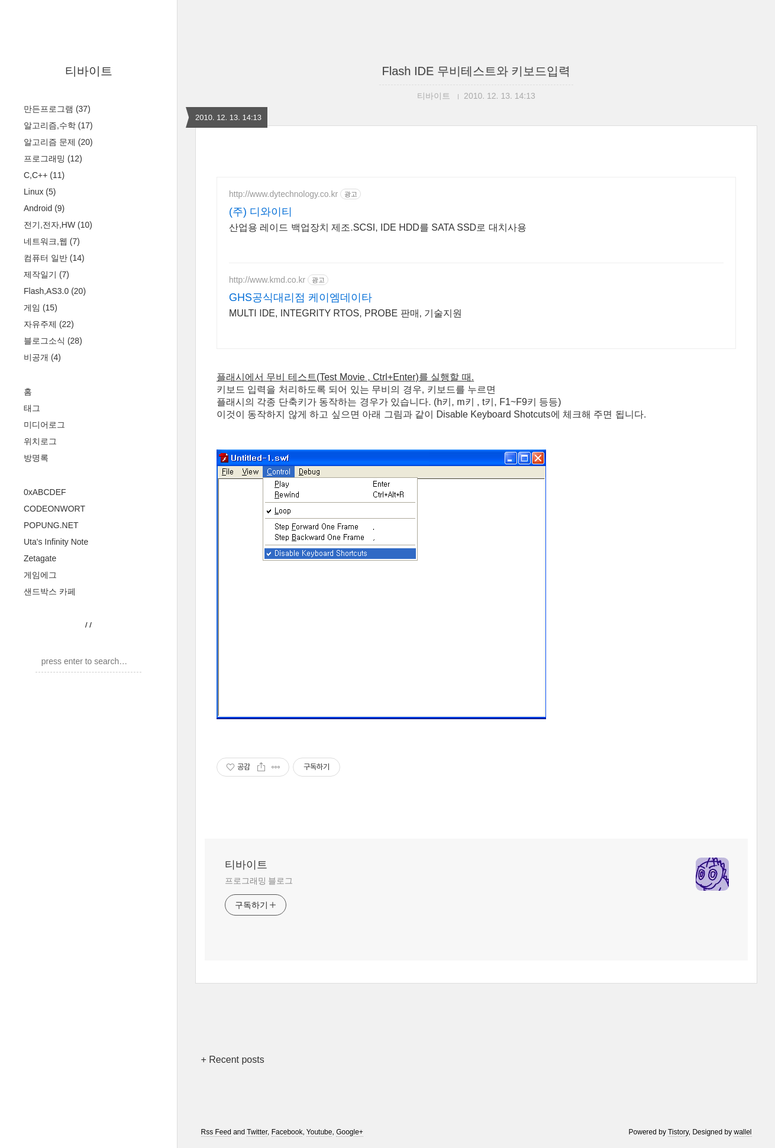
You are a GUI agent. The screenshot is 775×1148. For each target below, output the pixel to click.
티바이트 (88, 70)
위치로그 (40, 441)
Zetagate (40, 558)
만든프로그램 (57, 109)
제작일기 (46, 274)
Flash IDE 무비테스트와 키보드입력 (476, 70)
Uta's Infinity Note (56, 541)
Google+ (349, 1132)
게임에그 (40, 575)
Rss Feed (216, 1132)
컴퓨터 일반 (54, 258)
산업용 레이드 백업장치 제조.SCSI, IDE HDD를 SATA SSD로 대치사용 (378, 227)
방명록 (36, 458)
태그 (32, 408)
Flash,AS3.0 (55, 291)
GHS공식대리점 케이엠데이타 (300, 297)
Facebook (287, 1132)
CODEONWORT (54, 508)
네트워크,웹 (52, 241)
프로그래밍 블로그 (259, 880)
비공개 (42, 357)
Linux (40, 191)
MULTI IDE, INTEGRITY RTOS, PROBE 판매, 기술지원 (345, 313)
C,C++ (44, 175)
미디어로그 (44, 424)
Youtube (319, 1132)
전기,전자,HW (58, 224)
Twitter (257, 1132)
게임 (40, 307)
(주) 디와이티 (260, 212)
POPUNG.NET (51, 525)
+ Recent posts (232, 1060)
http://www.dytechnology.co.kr (283, 194)
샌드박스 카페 (50, 591)
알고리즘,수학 (58, 125)
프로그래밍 (53, 158)
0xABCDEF (45, 492)
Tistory (678, 1132)
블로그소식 (53, 340)
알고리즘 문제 (58, 142)
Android (44, 208)
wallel (742, 1132)
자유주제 (49, 324)
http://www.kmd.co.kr (267, 279)
